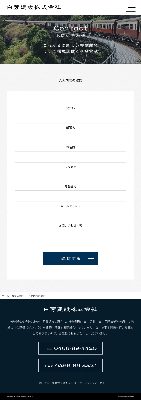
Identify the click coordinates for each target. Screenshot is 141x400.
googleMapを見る (94, 383)
